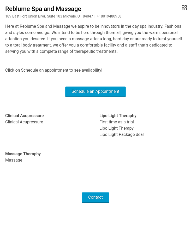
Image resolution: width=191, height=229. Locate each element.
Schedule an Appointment (96, 91)
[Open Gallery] (184, 8)
